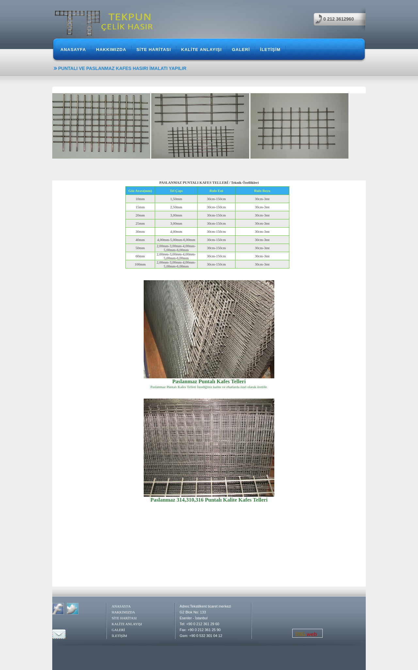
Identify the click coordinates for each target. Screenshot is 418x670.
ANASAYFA (73, 49)
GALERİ (241, 49)
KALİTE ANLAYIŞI (201, 49)
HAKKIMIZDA (111, 49)
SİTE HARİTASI (154, 49)
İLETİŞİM (270, 49)
